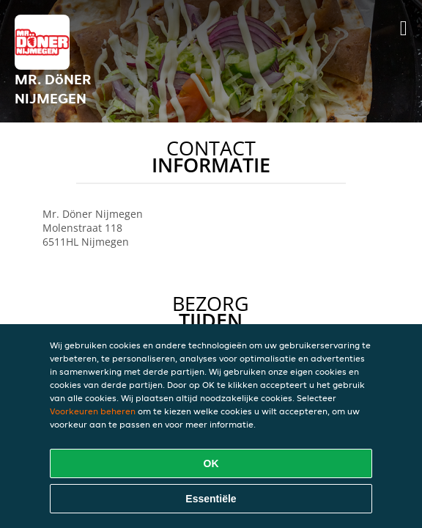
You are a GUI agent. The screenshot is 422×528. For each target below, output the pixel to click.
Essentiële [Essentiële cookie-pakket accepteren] (210, 499)
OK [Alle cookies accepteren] (211, 463)
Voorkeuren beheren (93, 411)
